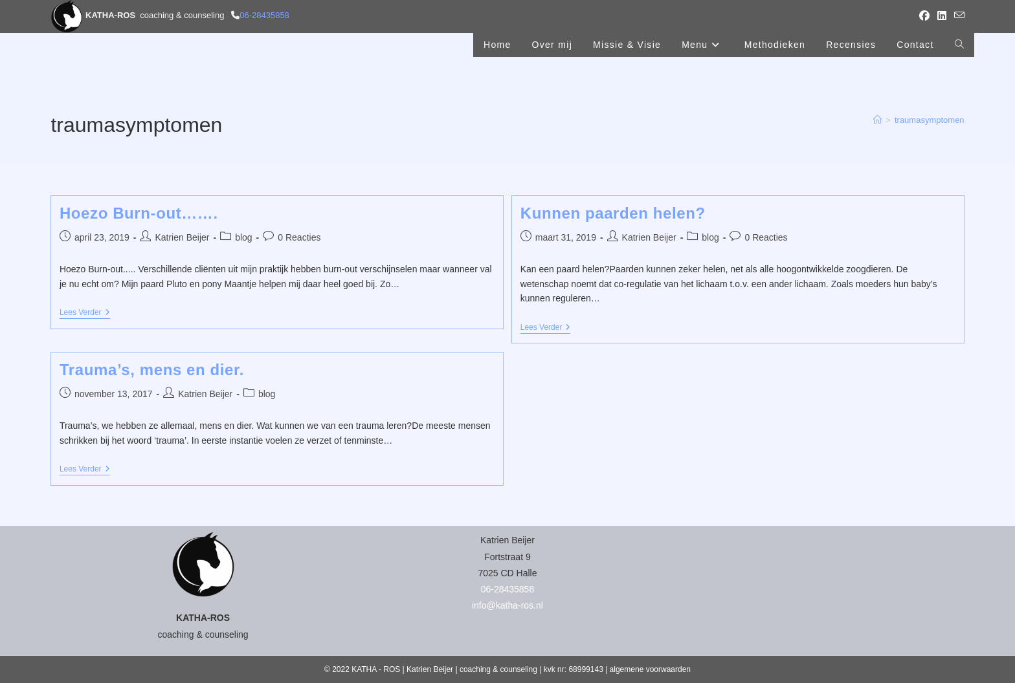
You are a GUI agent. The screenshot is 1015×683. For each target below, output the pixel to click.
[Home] (877, 120)
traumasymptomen (930, 120)
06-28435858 (264, 15)
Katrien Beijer (182, 237)
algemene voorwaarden (650, 669)
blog (243, 237)
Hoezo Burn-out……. (139, 213)
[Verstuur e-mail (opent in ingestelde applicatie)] (957, 16)
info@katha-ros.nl (507, 605)
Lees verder (85, 313)
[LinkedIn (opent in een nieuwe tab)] (941, 16)
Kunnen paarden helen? (613, 213)
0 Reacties (299, 237)
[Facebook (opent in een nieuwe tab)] (924, 16)
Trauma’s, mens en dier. (152, 369)
